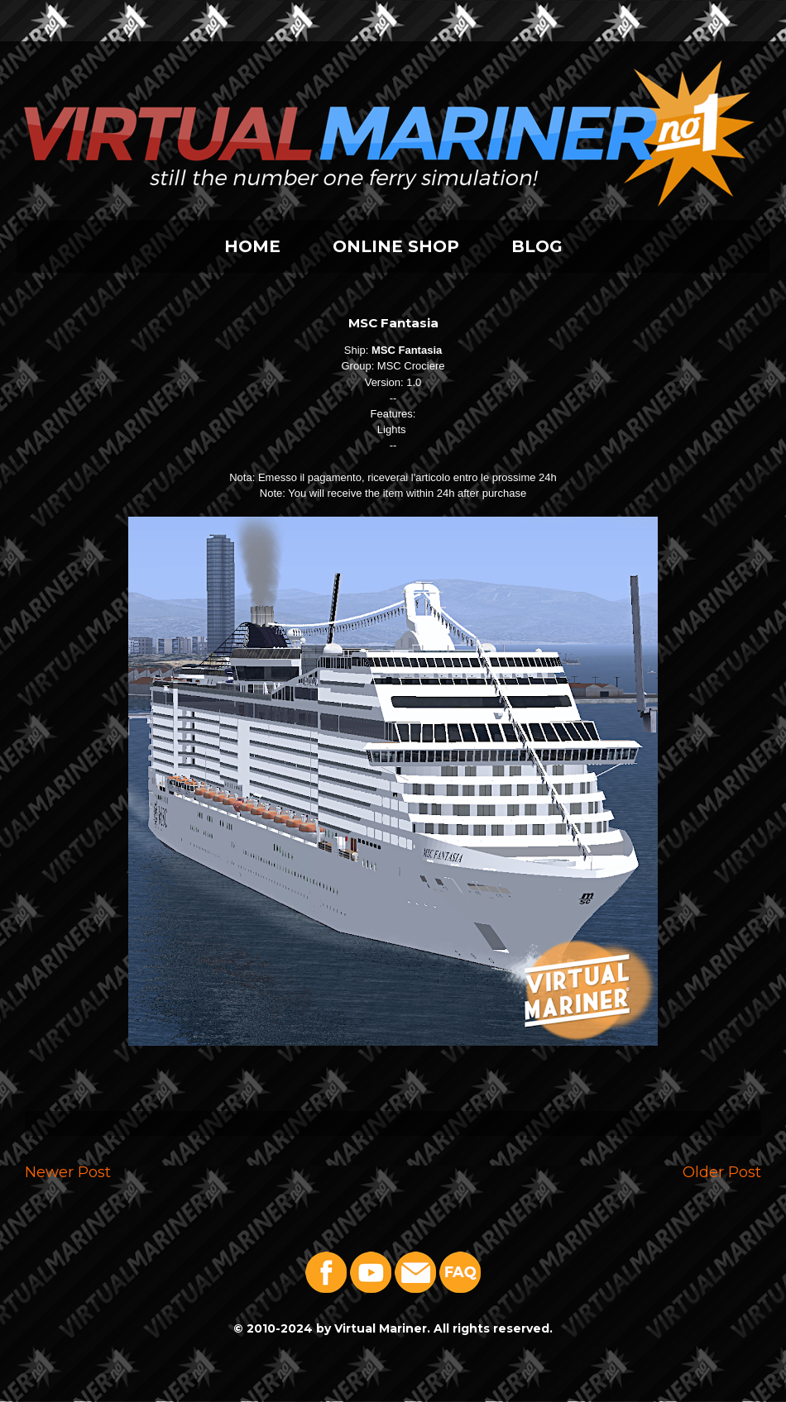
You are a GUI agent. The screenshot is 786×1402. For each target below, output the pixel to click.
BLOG (537, 246)
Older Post (722, 1171)
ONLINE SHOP (396, 246)
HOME (252, 246)
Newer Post (68, 1171)
